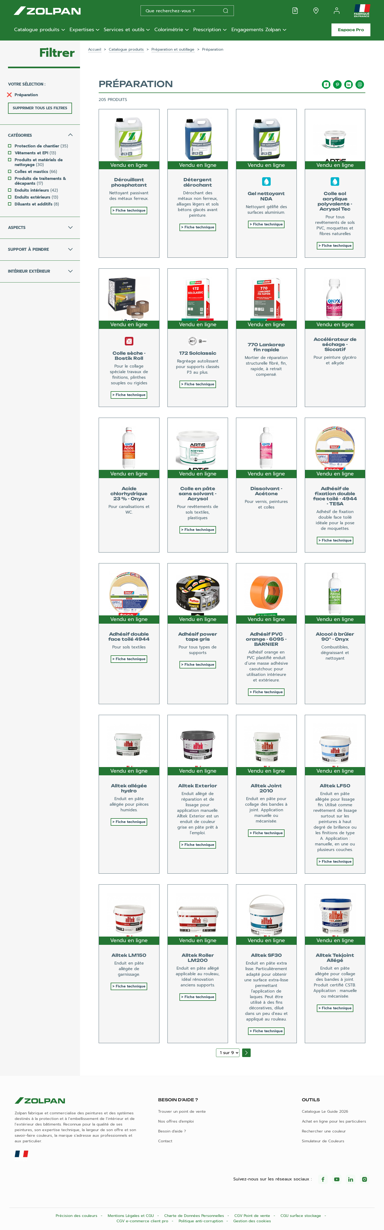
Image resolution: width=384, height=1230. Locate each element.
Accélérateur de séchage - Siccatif (335, 344)
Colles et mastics (36, 171)
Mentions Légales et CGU (131, 1216)
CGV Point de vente (252, 1216)
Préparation (26, 94)
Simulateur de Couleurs (323, 1141)
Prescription (207, 30)
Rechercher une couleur (324, 1131)
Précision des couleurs (77, 1216)
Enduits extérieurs (36, 197)
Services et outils (124, 30)
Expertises (82, 30)
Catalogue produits (36, 30)
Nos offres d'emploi (176, 1121)
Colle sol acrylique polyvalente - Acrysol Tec (335, 201)
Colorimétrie (168, 30)
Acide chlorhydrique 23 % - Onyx (128, 493)
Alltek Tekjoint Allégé (335, 958)
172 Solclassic (197, 353)
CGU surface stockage (301, 1216)
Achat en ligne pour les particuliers (334, 1121)
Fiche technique (130, 210)
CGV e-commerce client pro (143, 1221)
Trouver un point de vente (182, 1111)
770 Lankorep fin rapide (266, 347)
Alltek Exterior (197, 785)
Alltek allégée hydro (129, 788)
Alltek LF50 (335, 785)
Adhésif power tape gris (197, 636)
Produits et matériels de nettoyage (39, 162)
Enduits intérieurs (36, 190)
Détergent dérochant (197, 182)
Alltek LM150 (128, 955)
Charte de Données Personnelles (194, 1216)
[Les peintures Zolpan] (56, 10)
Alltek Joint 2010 (266, 788)
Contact (165, 1141)
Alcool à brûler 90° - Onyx (335, 636)
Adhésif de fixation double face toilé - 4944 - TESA (335, 496)
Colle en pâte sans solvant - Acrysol (198, 493)
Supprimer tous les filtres (40, 108)
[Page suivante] (246, 1052)
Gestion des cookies (252, 1221)
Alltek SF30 (266, 955)
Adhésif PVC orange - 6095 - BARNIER (266, 639)
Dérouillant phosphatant (129, 182)
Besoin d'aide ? (172, 1131)
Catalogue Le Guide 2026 (325, 1111)
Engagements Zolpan (256, 30)
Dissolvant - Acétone (266, 491)
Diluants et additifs (37, 204)
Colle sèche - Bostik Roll (129, 355)
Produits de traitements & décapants (40, 181)
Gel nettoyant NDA (266, 196)
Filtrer (57, 52)
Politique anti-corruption (201, 1221)
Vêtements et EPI (35, 153)
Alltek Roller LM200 (198, 958)
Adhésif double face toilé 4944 (129, 636)
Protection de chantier (41, 146)
